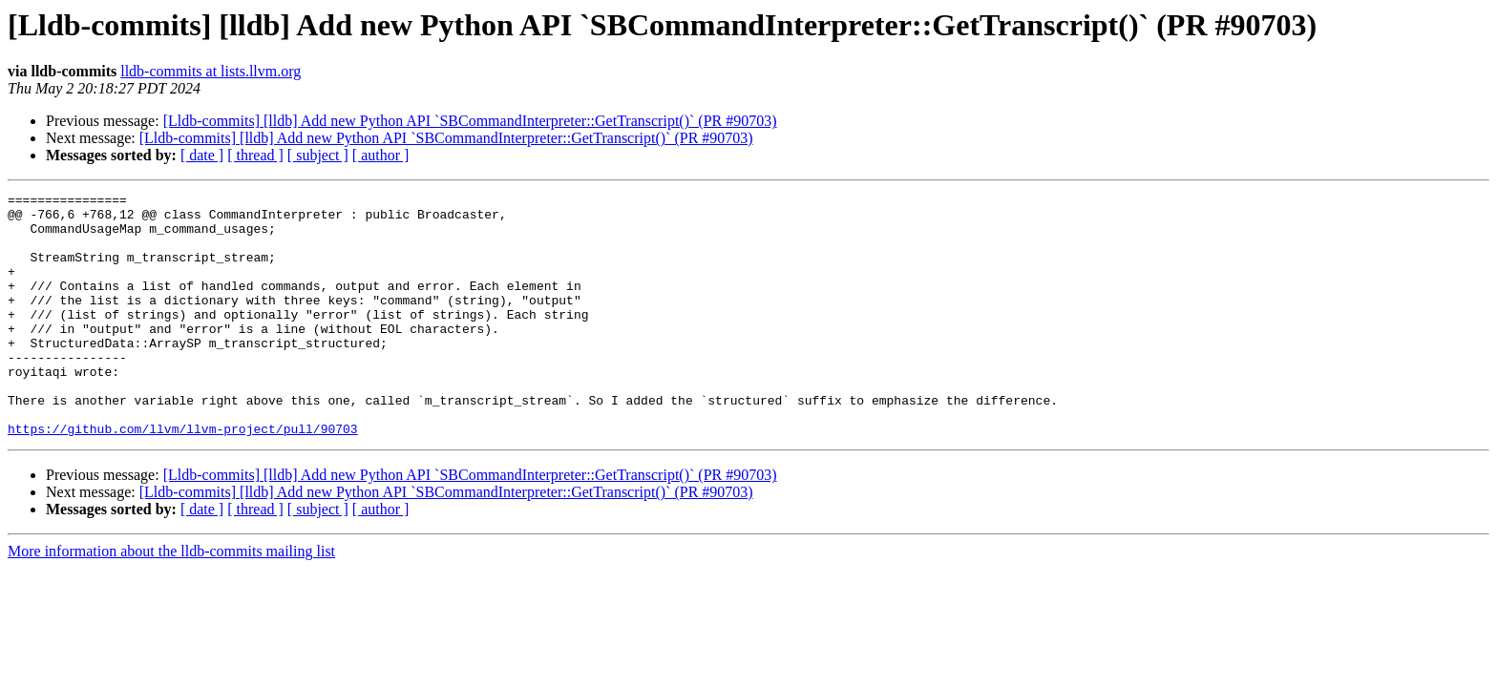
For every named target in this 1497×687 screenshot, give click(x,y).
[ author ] (381, 155)
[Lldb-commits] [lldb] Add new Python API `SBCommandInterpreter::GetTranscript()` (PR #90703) (470, 121)
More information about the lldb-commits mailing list (171, 600)
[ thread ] (255, 155)
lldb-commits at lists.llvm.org (210, 71)
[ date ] (201, 155)
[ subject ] (317, 155)
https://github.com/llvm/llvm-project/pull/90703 (183, 477)
